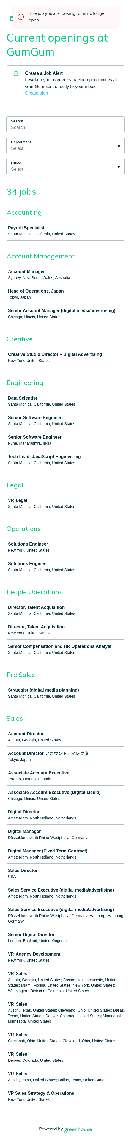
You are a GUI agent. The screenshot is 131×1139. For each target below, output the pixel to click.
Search (17, 121)
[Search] (65, 128)
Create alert (36, 93)
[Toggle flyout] (119, 146)
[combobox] (11, 148)
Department (21, 142)
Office (16, 163)
